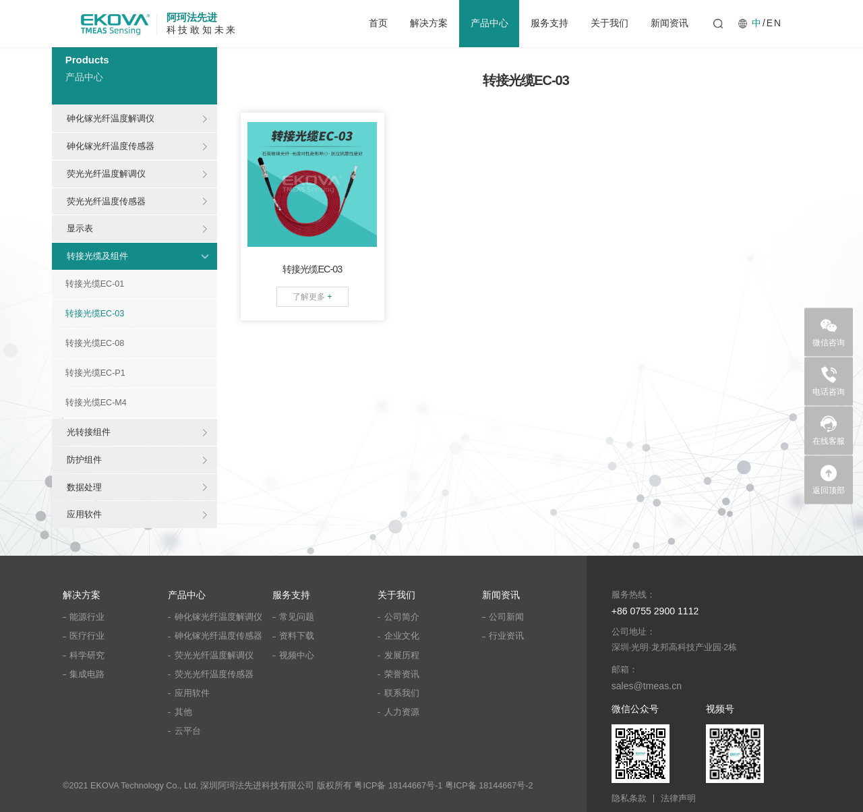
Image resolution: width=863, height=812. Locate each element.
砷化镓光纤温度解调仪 (110, 118)
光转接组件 (89, 432)
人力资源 (401, 712)
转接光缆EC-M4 (96, 402)
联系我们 (401, 693)
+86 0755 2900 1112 (655, 611)
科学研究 (87, 655)
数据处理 (84, 487)
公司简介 (401, 617)
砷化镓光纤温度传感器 (110, 146)
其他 (183, 712)
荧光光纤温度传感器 (106, 201)
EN (774, 23)
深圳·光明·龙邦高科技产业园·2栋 (675, 647)
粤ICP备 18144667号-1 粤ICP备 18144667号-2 (443, 785)
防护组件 (84, 460)
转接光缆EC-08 (95, 343)
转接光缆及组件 (97, 256)
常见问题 (296, 617)
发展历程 (401, 655)
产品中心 (489, 23)
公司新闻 (506, 617)
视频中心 (296, 655)
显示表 (80, 228)
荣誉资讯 (401, 674)
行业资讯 (506, 636)
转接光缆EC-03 (95, 313)
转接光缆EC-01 (95, 284)
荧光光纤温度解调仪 (106, 174)
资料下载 (296, 636)
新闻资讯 (669, 23)
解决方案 (429, 23)
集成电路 (87, 674)
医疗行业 (87, 636)
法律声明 (678, 798)
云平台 (188, 731)
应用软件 (84, 514)
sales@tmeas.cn (647, 685)
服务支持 (549, 23)
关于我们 (609, 23)
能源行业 (87, 617)
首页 (378, 23)
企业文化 (401, 636)
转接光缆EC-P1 (95, 373)
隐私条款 (629, 798)
